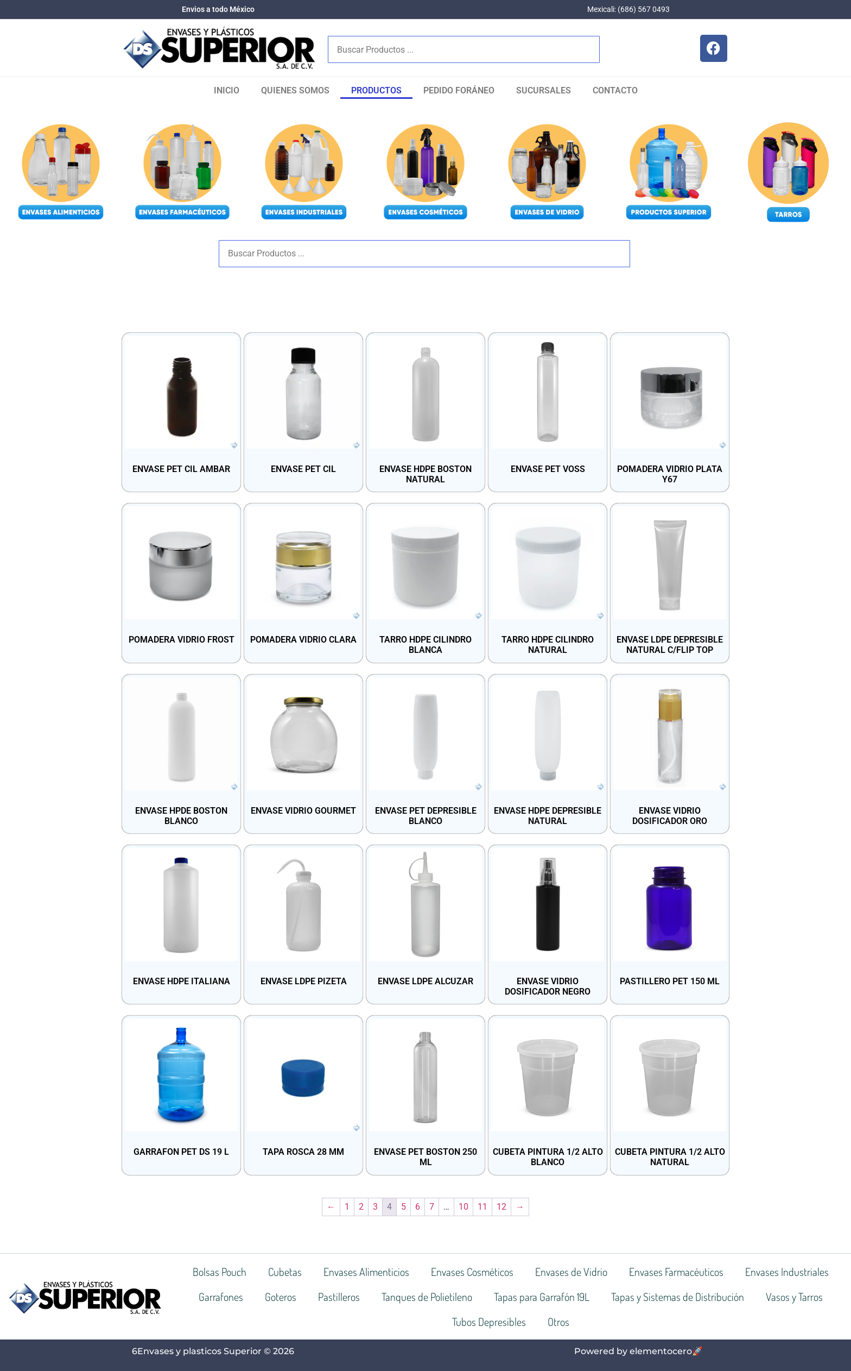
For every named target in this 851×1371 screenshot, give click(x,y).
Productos (376, 90)
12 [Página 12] (501, 1207)
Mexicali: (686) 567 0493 (628, 9)
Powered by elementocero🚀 (638, 1351)
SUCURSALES (543, 90)
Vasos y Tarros (794, 1297)
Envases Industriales (787, 1272)
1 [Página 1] (347, 1207)
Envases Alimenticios (366, 1272)
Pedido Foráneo (458, 90)
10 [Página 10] (463, 1207)
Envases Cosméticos (472, 1272)
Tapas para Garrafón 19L (541, 1297)
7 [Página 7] (431, 1207)
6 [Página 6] (417, 1207)
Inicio (226, 90)
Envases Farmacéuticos (676, 1272)
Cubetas (285, 1272)
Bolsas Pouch (219, 1272)
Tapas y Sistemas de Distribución (677, 1297)
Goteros (280, 1297)
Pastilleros (339, 1297)
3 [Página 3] (375, 1207)
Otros (558, 1322)
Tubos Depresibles (489, 1322)
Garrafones (221, 1297)
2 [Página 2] (361, 1207)
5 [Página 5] (403, 1207)
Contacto (615, 90)
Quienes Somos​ (295, 90)
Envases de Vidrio (571, 1272)
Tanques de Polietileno (427, 1297)
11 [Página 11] (482, 1207)
